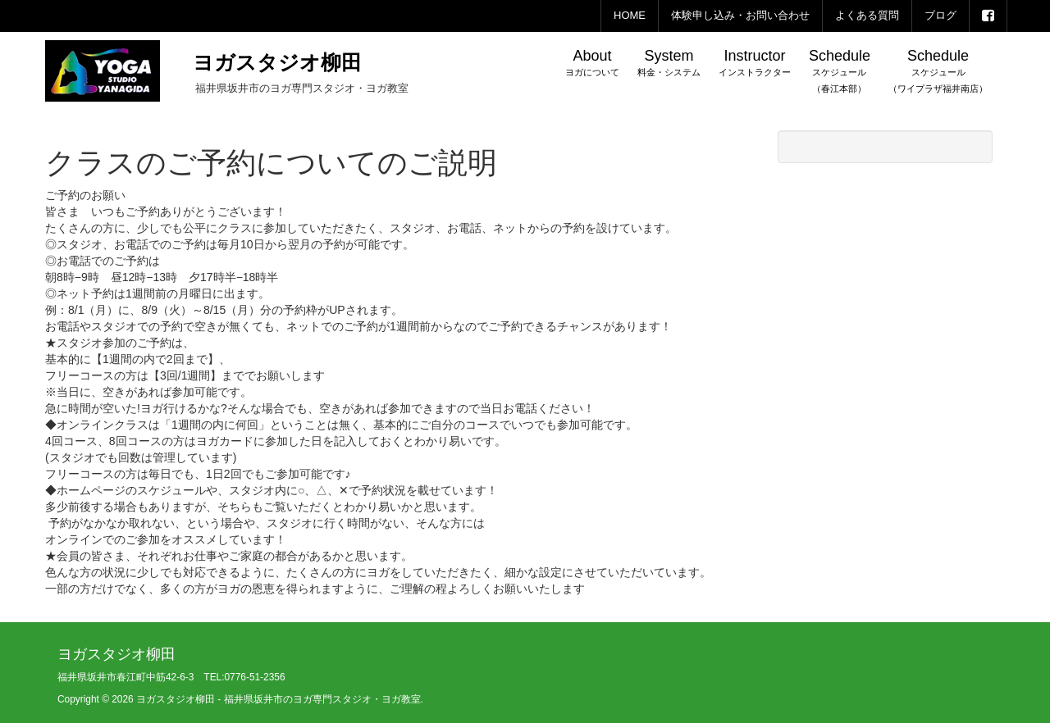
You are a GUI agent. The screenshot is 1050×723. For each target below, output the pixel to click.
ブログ (940, 15)
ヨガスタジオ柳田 (277, 62)
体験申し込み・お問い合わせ (740, 15)
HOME (630, 15)
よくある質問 (867, 15)
